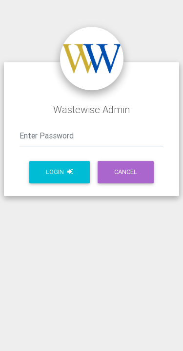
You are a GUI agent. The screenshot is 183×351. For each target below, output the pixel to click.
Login (59, 172)
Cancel (125, 172)
